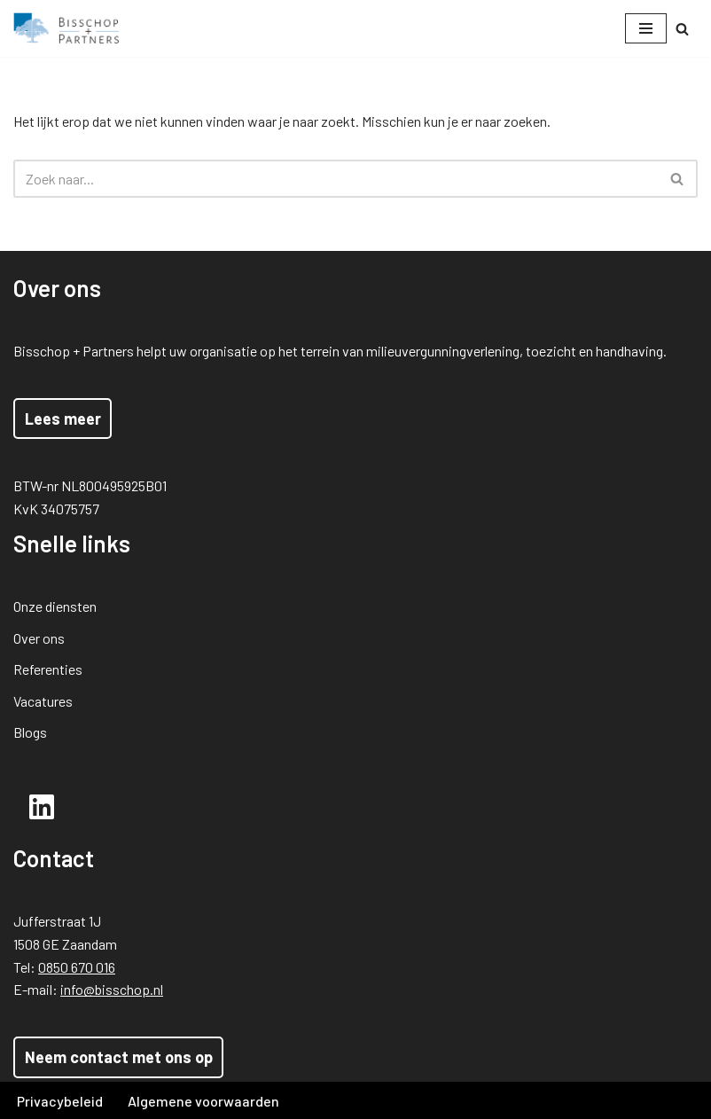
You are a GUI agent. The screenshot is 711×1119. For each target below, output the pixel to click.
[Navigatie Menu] (646, 28)
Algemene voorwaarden (203, 1100)
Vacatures (43, 701)
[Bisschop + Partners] (66, 28)
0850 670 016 (76, 967)
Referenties (47, 669)
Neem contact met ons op (119, 1057)
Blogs (30, 732)
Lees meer (63, 418)
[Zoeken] (682, 28)
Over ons (39, 638)
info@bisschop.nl (111, 989)
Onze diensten (55, 606)
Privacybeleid (60, 1100)
